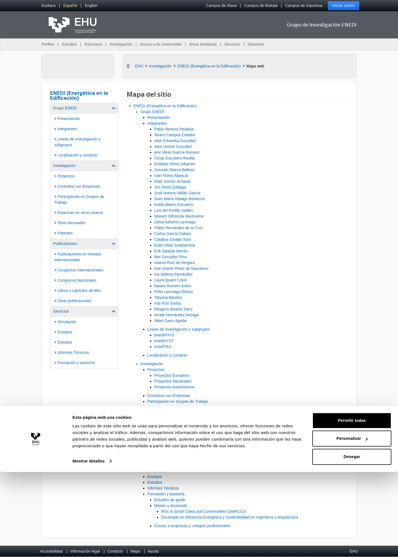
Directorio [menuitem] (256, 44)
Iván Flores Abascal (171, 175)
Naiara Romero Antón (173, 286)
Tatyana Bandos (168, 297)
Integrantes (157, 123)
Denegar (352, 541)
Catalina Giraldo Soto (172, 239)
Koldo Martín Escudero (173, 204)
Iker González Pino (170, 257)
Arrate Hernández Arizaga (176, 315)
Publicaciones (152, 427)
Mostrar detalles (88, 546)
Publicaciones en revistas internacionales (182, 433)
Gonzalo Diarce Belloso (174, 170)
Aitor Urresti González (173, 146)
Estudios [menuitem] (69, 44)
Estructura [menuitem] (93, 44)
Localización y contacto (167, 355)
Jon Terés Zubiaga (170, 187)
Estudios (154, 482)
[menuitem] (48, 5)
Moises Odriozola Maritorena (179, 216)
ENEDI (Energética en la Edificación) (165, 106)
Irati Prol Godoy (167, 303)
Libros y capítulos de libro (169, 450)
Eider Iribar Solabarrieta (174, 245)
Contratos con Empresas (168, 395)
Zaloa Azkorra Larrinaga (174, 222)
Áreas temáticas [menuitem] (203, 44)
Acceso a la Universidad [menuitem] (160, 44)
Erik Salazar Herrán (171, 251)
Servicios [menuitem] (232, 44)
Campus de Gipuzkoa (304, 5)
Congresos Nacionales (166, 445)
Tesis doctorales (161, 413)
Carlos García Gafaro (172, 233)
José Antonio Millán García (177, 193)
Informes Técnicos (163, 488)
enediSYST (164, 341)
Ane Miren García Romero (176, 152)
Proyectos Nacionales (173, 381)
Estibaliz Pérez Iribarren (174, 164)
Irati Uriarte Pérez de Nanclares (181, 268)
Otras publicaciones (164, 456)
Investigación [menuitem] (121, 44)
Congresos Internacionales (170, 439)
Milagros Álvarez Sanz (173, 309)
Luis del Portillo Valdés (173, 210)
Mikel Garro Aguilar (170, 320)
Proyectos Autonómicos (174, 387)
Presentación (158, 117)
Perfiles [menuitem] (47, 44)
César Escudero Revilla (174, 158)
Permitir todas (352, 505)
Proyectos (155, 369)
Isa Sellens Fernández (173, 274)
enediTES (162, 346)
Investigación (151, 364)
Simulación (156, 471)
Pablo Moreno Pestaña (173, 129)
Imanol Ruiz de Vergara (174, 262)
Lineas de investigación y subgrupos (178, 329)
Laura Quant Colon (170, 280)
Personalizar (352, 523)
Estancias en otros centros (170, 407)
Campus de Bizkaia (261, 5)
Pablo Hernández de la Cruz (178, 228)
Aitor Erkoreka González (175, 140)
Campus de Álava (221, 5)
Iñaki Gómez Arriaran (172, 181)
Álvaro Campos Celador (174, 135)
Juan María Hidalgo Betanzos (179, 199)
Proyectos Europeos (171, 375)
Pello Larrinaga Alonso (173, 291)
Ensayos (154, 476)
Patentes (155, 419)
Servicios (148, 465)
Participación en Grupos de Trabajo (177, 401)
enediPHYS (164, 335)
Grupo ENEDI (152, 111)
